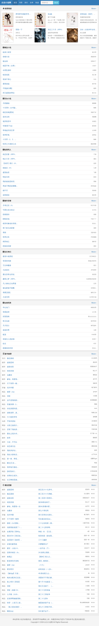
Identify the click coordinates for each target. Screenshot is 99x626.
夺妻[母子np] (49, 126)
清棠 (8, 396)
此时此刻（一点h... (45, 569)
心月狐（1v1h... (13, 594)
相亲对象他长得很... (49, 223)
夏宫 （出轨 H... (13, 548)
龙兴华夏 (10, 388)
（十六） (41, 565)
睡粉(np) (10, 611)
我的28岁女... (12, 450)
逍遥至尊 (49, 330)
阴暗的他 (49, 219)
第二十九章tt (43, 598)
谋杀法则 (49, 117)
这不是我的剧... (12, 400)
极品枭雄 (10, 358)
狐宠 (49, 334)
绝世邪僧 (10, 371)
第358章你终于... (44, 502)
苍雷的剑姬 (49, 261)
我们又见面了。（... (45, 586)
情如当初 (49, 177)
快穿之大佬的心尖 (49, 144)
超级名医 (10, 367)
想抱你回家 (49, 246)
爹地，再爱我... (12, 379)
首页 (15, 2)
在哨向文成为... (12, 475)
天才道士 (49, 325)
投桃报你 (49, 214)
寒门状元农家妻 (49, 228)
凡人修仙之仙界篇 (49, 283)
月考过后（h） (49, 205)
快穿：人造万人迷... (14, 603)
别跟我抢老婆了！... (14, 527)
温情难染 (49, 195)
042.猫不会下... (44, 611)
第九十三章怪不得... (45, 607)
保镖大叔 (49, 57)
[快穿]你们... (11, 471)
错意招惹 (49, 75)
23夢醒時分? (43, 544)
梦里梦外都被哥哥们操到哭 (26, 14)
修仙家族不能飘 (49, 288)
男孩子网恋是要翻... (49, 186)
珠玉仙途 (49, 321)
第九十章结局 (43, 510)
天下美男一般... (12, 383)
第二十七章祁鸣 (44, 527)
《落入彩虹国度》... (14, 607)
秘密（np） (11, 392)
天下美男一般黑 (13, 519)
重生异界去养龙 (49, 274)
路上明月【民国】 (13, 582)
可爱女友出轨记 (49, 210)
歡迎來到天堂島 (13, 561)
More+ (93, 8)
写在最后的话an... (45, 519)
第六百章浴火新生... (45, 515)
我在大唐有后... (12, 454)
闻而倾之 (49, 241)
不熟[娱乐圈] (49, 88)
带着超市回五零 (49, 130)
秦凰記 (9, 557)
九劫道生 (49, 270)
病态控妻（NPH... (49, 154)
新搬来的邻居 (49, 348)
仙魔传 (9, 375)
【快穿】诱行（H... (49, 163)
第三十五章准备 (44, 590)
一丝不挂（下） (44, 548)
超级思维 (10, 362)
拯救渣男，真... (12, 413)
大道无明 (49, 297)
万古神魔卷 (49, 265)
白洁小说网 (6, 3)
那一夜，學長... (12, 459)
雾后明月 (10, 569)
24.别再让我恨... (44, 552)
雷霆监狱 (49, 312)
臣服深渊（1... (12, 404)
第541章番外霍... (44, 506)
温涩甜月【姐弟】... (14, 540)
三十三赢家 (42, 540)
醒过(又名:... (11, 463)
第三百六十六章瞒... (45, 494)
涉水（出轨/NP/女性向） (89, 29)
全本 (31, 2)
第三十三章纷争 (44, 594)
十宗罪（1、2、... (49, 139)
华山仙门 (49, 307)
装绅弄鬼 (49, 135)
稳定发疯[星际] (49, 112)
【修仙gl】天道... (13, 573)
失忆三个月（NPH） (55, 29)
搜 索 (56, 2)
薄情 (49, 232)
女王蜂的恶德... (12, 480)
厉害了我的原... (12, 429)
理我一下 (19, 29)
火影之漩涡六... (12, 425)
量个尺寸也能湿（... (45, 582)
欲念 (49, 343)
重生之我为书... (12, 434)
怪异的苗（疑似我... (45, 536)
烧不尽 (49, 190)
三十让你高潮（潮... (45, 523)
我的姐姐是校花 (49, 181)
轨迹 (37, 2)
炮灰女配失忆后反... (14, 578)
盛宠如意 (49, 172)
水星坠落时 (49, 70)
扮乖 (8, 438)
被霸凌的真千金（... (45, 603)
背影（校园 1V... (13, 590)
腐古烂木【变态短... (14, 536)
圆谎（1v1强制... (13, 523)
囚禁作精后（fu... (13, 552)
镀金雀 (49, 61)
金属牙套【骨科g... (14, 531)
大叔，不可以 (12, 442)
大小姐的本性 (12, 417)
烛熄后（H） (49, 168)
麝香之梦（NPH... (49, 279)
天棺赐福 (49, 103)
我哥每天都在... (12, 467)
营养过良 (49, 237)
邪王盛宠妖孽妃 (49, 93)
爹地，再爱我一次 (13, 506)
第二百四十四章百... (45, 498)
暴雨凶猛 (49, 84)
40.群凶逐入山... (44, 573)
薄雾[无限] (49, 292)
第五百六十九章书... (45, 490)
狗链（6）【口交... (45, 531)
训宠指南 (49, 316)
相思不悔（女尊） (49, 66)
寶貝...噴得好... (44, 561)
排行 (26, 2)
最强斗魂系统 (49, 256)
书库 (20, 2)
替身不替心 (49, 79)
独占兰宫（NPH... (49, 159)
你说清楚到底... (12, 408)
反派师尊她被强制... (14, 598)
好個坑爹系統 (12, 544)
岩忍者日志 (11, 446)
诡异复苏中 (49, 121)
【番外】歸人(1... (44, 557)
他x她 (50, 14)
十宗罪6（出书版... (49, 108)
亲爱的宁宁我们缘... (45, 578)
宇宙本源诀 (11, 421)
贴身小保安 (49, 52)
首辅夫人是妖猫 (49, 339)
